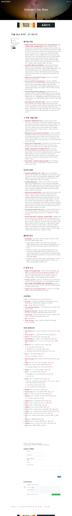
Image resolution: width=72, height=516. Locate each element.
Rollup (26, 405)
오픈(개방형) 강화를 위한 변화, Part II (34, 121)
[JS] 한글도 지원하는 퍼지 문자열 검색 (34, 65)
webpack (27, 407)
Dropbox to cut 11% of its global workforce (35, 288)
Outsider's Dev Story (36, 9)
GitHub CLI (27, 344)
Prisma (26, 409)
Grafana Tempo (29, 391)
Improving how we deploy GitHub (33, 192)
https (13, 43)
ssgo (26, 305)
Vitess (26, 336)
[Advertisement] (42, 434)
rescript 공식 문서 (43, 157)
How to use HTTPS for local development (35, 81)
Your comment (30, 464)
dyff (26, 318)
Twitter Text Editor (29, 320)
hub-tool (32, 211)
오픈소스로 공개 (29, 322)
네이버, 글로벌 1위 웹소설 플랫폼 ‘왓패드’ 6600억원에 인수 (39, 283)
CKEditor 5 (27, 401)
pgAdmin (27, 421)
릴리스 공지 (53, 334)
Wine (26, 393)
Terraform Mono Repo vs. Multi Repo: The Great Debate (38, 216)
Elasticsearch (16, 42)
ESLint (26, 403)
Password (29, 454)
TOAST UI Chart (29, 334)
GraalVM (27, 389)
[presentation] (34, 473)
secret (28, 462)
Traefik (26, 362)
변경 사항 (44, 405)
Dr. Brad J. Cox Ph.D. (30, 279)
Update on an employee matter (32, 270)
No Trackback (32, 443)
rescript (18, 43)
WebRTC (16, 44)
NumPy (26, 413)
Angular (27, 369)
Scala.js (27, 411)
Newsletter (14, 40)
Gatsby (26, 378)
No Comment (39, 443)
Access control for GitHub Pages (33, 143)
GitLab (26, 364)
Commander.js (28, 331)
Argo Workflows (29, 339)
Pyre (26, 299)
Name (28, 451)
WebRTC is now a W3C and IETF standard (35, 77)
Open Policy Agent (29, 359)
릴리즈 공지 (56, 411)
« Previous (13, 506)
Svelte (26, 425)
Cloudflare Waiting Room (31, 182)
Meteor (26, 419)
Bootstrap (27, 395)
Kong (26, 353)
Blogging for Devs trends (31, 311)
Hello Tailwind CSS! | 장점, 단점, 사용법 (34, 102)
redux (15, 43)
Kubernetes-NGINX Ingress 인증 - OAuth (35, 173)
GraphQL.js (27, 423)
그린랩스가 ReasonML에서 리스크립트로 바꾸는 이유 (37, 148)
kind (26, 415)
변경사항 (43, 425)
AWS (13, 42)
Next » (49, 506)
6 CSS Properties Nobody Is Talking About (35, 91)
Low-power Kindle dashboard (32, 307)
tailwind (13, 44)
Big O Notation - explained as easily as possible (36, 161)
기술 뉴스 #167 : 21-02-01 (24, 34)
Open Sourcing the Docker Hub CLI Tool (34, 209)
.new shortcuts (28, 314)
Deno (26, 371)
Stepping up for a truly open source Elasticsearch (37, 133)
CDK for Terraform (29, 341)
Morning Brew (28, 238)
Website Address (30, 458)
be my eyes (28, 301)
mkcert (34, 84)
